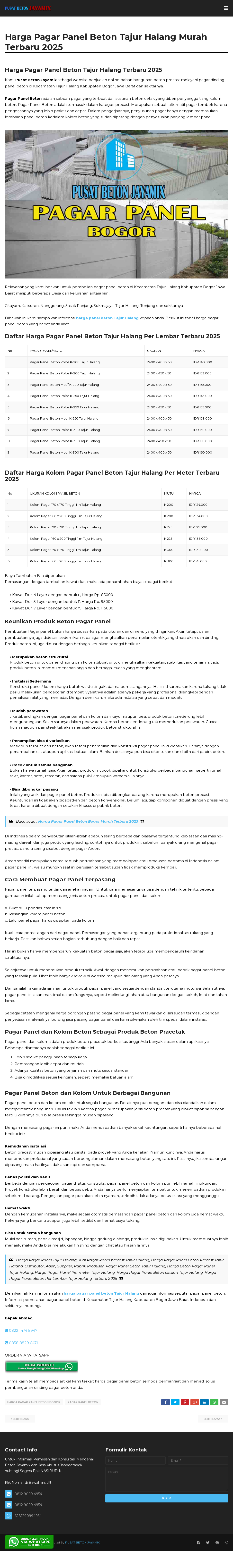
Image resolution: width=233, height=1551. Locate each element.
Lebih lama (212, 1418)
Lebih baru (21, 1418)
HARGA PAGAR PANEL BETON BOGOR (33, 1402)
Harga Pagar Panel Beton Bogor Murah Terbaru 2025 (88, 821)
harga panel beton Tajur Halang (107, 318)
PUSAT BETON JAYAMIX (82, 1542)
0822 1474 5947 (21, 1330)
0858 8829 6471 (21, 1342)
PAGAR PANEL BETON (83, 1402)
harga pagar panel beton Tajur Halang (101, 1293)
